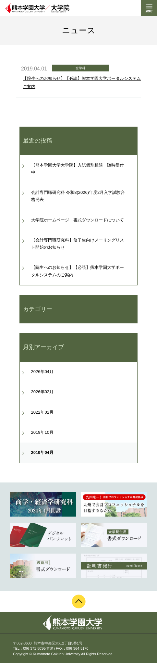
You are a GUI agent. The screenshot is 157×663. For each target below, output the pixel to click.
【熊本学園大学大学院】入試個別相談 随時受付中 (77, 169)
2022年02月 (42, 412)
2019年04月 (42, 452)
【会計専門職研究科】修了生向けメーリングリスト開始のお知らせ (77, 244)
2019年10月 (42, 432)
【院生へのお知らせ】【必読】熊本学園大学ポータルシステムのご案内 (77, 271)
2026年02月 (42, 391)
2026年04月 (42, 371)
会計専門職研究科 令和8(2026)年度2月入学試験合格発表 (78, 196)
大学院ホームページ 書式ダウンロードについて (77, 220)
